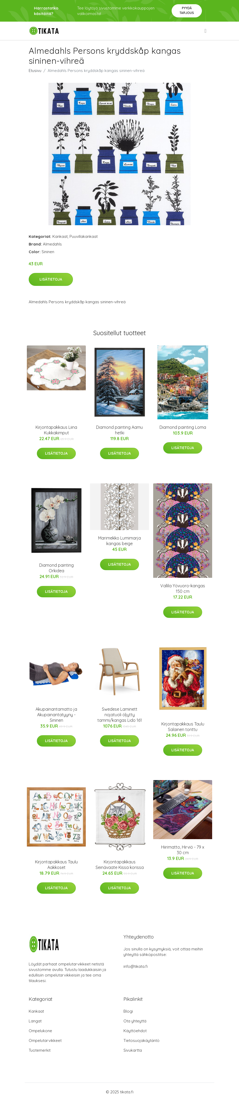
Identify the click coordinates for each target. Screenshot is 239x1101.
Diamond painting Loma (183, 427)
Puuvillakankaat (83, 236)
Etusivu (35, 70)
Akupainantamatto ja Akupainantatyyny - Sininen (56, 714)
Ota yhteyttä (134, 1020)
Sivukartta (132, 1050)
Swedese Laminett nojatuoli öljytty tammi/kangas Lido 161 (119, 714)
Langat (35, 1020)
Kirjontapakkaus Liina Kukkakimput (56, 430)
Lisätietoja (50, 279)
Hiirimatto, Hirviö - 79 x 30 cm (182, 849)
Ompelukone (40, 1030)
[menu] (205, 31)
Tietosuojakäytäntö (141, 1040)
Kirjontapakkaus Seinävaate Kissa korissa (120, 864)
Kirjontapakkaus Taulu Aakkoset (56, 864)
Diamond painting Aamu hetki (119, 430)
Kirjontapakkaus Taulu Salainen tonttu (182, 726)
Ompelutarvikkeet (45, 1040)
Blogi (128, 1011)
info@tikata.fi (135, 966)
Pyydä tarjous (187, 10)
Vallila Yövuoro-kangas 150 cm (182, 588)
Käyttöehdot (135, 1030)
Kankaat (60, 236)
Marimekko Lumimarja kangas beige (119, 540)
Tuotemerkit (40, 1050)
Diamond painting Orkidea (56, 567)
